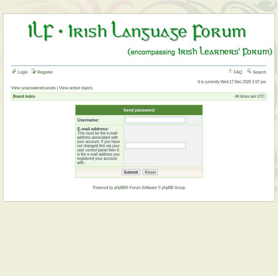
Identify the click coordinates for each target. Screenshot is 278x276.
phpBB (120, 188)
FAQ (235, 72)
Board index (24, 96)
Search (256, 72)
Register (42, 72)
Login (20, 72)
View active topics (75, 87)
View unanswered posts (33, 87)
